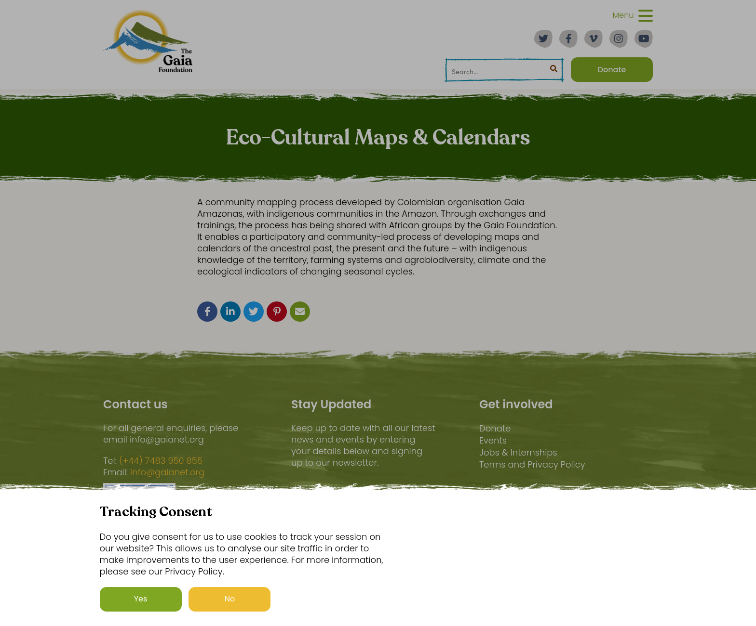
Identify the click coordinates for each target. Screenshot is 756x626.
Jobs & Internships (518, 452)
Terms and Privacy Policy (532, 464)
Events (493, 440)
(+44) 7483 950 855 (160, 461)
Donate (495, 428)
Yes (141, 598)
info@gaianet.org (167, 472)
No (230, 598)
